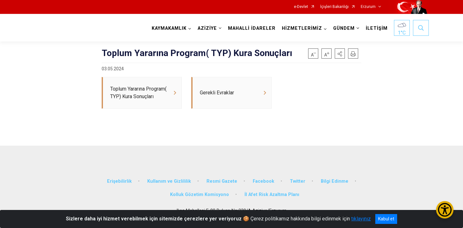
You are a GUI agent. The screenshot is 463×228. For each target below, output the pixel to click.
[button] (340, 53)
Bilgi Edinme (334, 181)
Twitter (297, 181)
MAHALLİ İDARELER (252, 28)
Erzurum (368, 7)
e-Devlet (301, 7)
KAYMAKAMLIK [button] (169, 28)
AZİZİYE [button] (207, 28)
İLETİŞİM (377, 28)
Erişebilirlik (119, 181)
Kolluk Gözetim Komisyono (199, 194)
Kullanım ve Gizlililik (169, 181)
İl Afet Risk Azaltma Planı (271, 194)
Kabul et (386, 218)
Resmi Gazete (221, 181)
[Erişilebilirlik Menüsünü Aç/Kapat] (444, 209)
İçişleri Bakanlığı (334, 7)
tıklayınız (361, 219)
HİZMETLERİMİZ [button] (302, 28)
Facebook (263, 181)
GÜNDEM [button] (344, 28)
